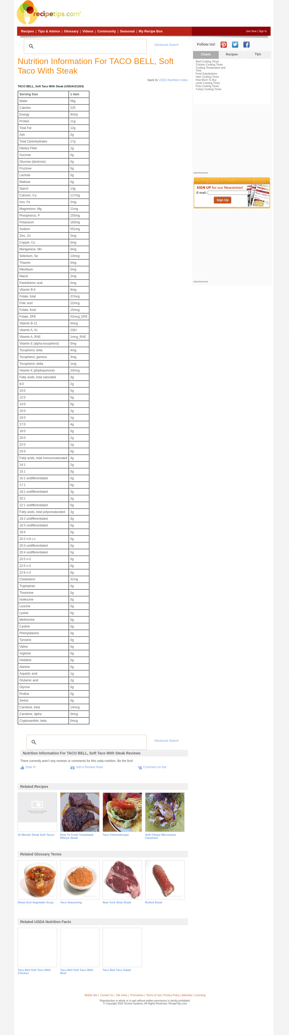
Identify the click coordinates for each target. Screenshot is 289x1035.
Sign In (263, 31)
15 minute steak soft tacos (36, 834)
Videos (87, 31)
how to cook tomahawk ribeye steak (77, 836)
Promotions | (137, 995)
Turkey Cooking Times (208, 89)
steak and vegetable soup (35, 902)
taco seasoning (71, 902)
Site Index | (122, 995)
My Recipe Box (151, 31)
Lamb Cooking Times (208, 83)
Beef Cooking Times (207, 61)
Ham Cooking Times (207, 76)
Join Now (251, 31)
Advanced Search (166, 45)
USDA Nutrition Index (173, 80)
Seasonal (127, 31)
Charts (206, 54)
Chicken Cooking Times (209, 64)
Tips (258, 54)
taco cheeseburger (116, 834)
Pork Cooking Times (207, 86)
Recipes (27, 31)
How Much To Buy (206, 79)
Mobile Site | (91, 995)
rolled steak (153, 902)
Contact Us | (107, 995)
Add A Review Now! (89, 767)
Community (106, 31)
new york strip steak (117, 902)
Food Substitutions (206, 73)
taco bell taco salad (117, 970)
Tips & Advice (49, 31)
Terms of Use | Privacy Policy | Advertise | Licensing (176, 995)
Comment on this (155, 767)
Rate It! (31, 767)
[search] (84, 46)
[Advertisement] (176, 13)
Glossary (71, 31)
